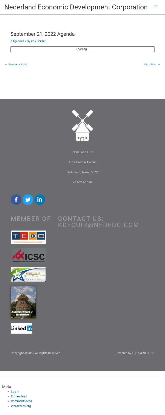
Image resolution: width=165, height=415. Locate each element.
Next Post (152, 64)
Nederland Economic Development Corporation (76, 7)
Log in (15, 391)
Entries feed (19, 396)
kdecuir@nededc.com (98, 225)
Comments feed (21, 401)
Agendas (18, 41)
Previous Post (16, 64)
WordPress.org (21, 406)
